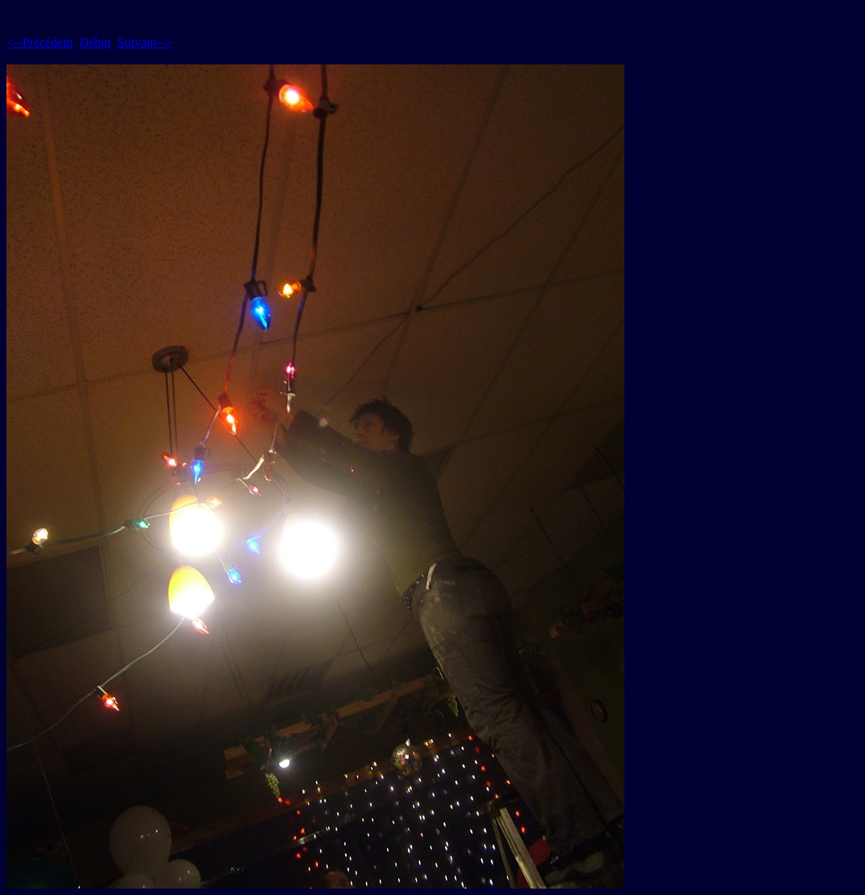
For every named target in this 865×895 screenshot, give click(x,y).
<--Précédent (39, 42)
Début (95, 42)
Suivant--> (145, 42)
